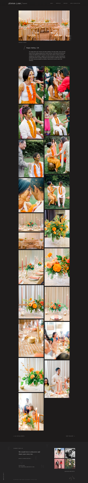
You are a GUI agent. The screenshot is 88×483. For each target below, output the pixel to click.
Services (66, 3)
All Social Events (20, 436)
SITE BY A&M (34, 479)
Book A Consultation (75, 3)
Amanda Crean (22, 42)
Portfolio (58, 3)
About (51, 3)
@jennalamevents (70, 471)
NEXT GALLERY (69, 436)
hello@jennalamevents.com (26, 466)
